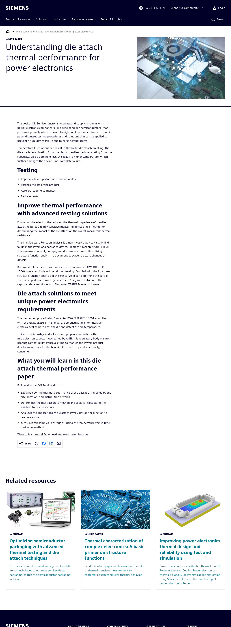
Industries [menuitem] (60, 19)
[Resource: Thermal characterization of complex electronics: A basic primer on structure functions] (115, 539)
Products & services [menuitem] (18, 19)
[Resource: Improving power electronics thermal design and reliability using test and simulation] (190, 539)
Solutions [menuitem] (42, 19)
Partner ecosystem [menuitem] (83, 19)
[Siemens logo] (17, 8)
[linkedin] (51, 444)
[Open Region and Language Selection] (151, 8)
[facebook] (44, 444)
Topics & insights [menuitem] (111, 19)
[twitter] (36, 444)
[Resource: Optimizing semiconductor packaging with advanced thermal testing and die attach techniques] (40, 539)
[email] (58, 444)
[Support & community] (187, 8)
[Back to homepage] (8, 31)
